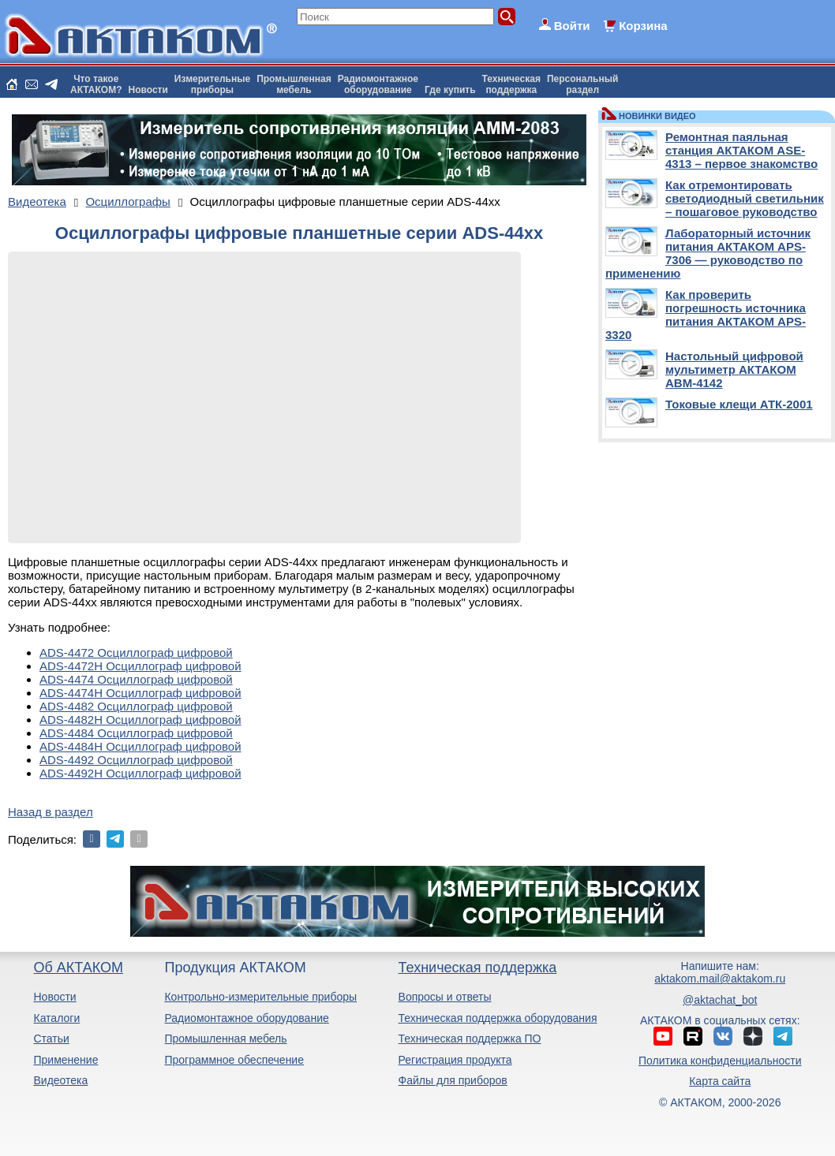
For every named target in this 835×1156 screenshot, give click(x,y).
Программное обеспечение (234, 1059)
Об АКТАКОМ (77, 967)
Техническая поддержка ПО (470, 1038)
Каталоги (56, 1018)
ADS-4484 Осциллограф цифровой (136, 733)
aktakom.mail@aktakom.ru (719, 978)
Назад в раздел (50, 812)
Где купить (450, 89)
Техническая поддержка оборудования (498, 1018)
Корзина (643, 25)
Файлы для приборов (453, 1080)
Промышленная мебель (225, 1038)
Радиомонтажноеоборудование (378, 84)
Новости (148, 89)
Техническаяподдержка (511, 84)
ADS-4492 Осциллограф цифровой (136, 759)
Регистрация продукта (455, 1059)
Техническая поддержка (478, 967)
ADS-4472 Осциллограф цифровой (136, 652)
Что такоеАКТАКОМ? (96, 84)
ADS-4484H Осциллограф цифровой (140, 746)
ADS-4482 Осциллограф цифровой (136, 706)
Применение (65, 1059)
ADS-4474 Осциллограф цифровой (136, 679)
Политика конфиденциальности (720, 1060)
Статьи (51, 1038)
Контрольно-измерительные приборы (260, 996)
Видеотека (60, 1080)
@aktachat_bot (720, 1000)
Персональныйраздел (582, 84)
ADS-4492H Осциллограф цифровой (140, 773)
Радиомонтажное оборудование (246, 1018)
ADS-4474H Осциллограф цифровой (140, 692)
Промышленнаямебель (293, 84)
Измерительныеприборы (212, 84)
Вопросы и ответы (445, 996)
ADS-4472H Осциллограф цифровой (140, 666)
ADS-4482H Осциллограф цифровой (140, 719)
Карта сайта (720, 1081)
